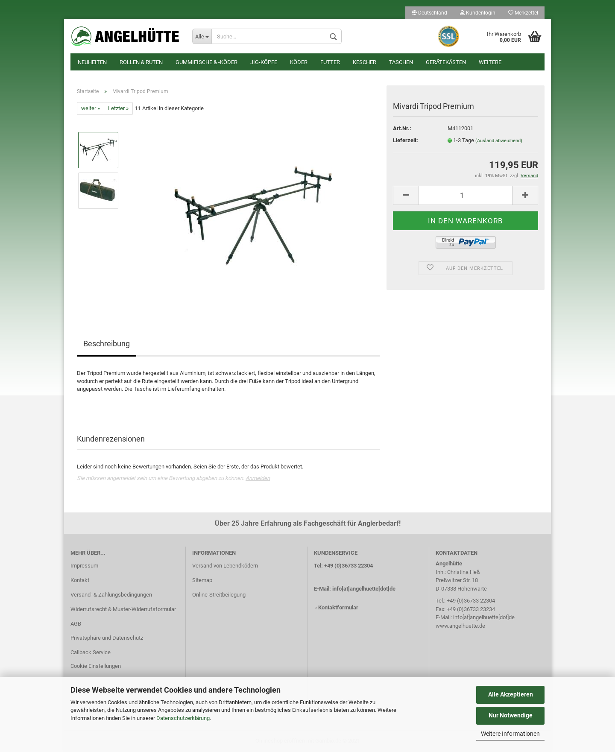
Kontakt (79, 580)
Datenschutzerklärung (183, 718)
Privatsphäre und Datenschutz (106, 638)
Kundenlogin (477, 13)
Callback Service (90, 652)
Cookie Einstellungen (95, 666)
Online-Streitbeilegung (219, 594)
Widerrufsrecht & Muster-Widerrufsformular (123, 609)
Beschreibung (106, 343)
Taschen (401, 62)
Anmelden (258, 478)
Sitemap (202, 580)
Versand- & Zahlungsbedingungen (111, 594)
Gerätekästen (446, 62)
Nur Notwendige (511, 715)
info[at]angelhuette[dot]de (363, 588)
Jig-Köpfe (263, 62)
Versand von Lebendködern (225, 565)
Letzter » (118, 108)
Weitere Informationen (510, 733)
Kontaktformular (338, 607)
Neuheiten (92, 62)
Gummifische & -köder (206, 62)
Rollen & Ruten (141, 62)
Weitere (490, 62)
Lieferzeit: (405, 140)
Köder (299, 62)
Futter (330, 62)
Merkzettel (523, 13)
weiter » (90, 108)
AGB (75, 623)
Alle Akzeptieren (510, 694)
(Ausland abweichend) (498, 140)
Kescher (364, 62)
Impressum (84, 565)
